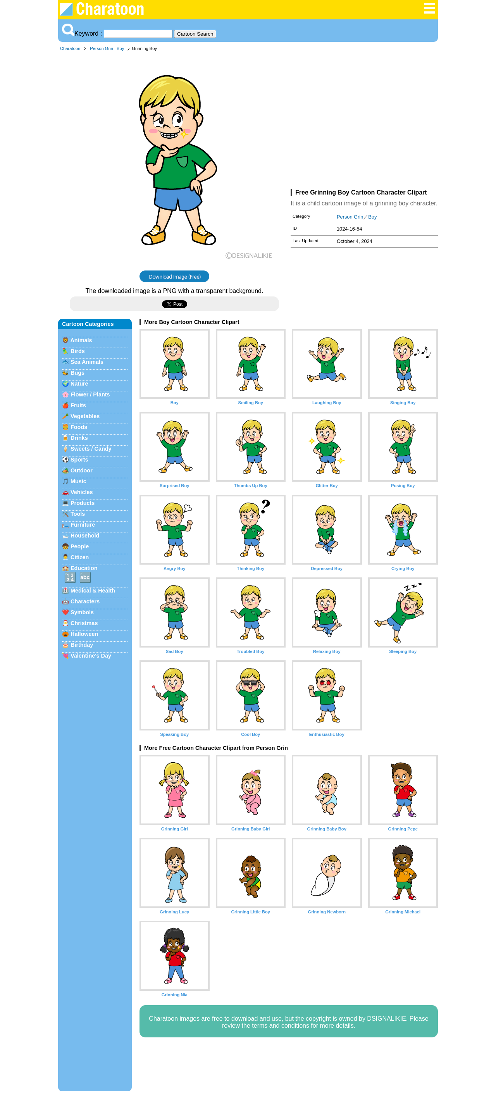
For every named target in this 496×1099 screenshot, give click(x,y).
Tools (78, 514)
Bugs (77, 373)
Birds (78, 351)
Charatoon (70, 48)
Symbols (82, 612)
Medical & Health (93, 590)
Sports (79, 459)
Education (84, 568)
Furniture (83, 525)
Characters (85, 601)
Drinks (79, 438)
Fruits (78, 405)
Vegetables (85, 416)
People (80, 546)
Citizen (80, 557)
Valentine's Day (91, 656)
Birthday (82, 645)
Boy (120, 48)
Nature (79, 384)
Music (78, 481)
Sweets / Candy (91, 449)
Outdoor (82, 470)
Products (83, 503)
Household (85, 535)
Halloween (84, 634)
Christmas (84, 623)
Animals (81, 340)
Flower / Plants (90, 394)
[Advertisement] (364, 121)
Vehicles (82, 492)
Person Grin (101, 48)
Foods (79, 427)
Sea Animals (87, 362)
